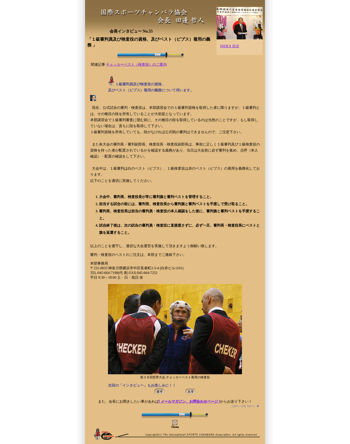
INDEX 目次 (230, 46)
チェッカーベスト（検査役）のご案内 (136, 64)
